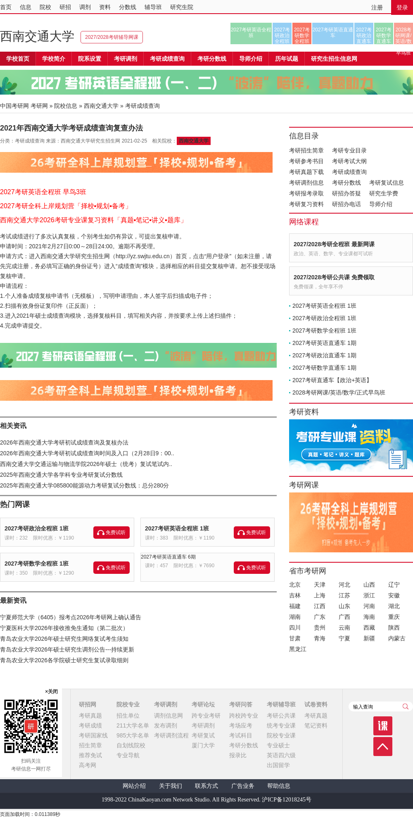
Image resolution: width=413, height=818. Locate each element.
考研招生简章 (306, 150)
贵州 (319, 627)
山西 (369, 584)
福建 (295, 606)
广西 (344, 617)
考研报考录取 (306, 193)
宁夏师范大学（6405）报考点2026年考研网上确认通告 (70, 617)
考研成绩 (90, 725)
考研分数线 (346, 182)
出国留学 (278, 765)
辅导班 (153, 7)
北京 (295, 584)
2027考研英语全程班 (251, 32)
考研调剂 (125, 58)
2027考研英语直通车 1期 (324, 343)
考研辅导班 (281, 704)
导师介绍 (250, 58)
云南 (344, 627)
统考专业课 (281, 725)
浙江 (369, 595)
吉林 (295, 595)
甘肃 (295, 638)
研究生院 (181, 7)
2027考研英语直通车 (333, 32)
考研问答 (240, 704)
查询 (405, 706)
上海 (319, 595)
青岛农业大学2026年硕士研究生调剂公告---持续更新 (67, 649)
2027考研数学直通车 (384, 35)
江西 (319, 606)
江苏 (344, 595)
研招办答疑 (346, 193)
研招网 (87, 704)
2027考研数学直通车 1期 (324, 367)
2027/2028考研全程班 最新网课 (334, 244)
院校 (45, 7)
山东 (344, 606)
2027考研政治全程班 (282, 35)
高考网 (87, 765)
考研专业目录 (349, 150)
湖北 (394, 606)
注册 (377, 7)
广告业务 (242, 786)
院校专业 (128, 704)
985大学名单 (132, 735)
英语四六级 (281, 755)
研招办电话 (346, 204)
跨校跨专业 (243, 715)
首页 (6, 7)
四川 (295, 627)
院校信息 (65, 105)
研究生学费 (383, 193)
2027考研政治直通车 (364, 35)
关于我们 (170, 786)
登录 (402, 7)
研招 (65, 7)
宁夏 (344, 638)
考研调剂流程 (171, 735)
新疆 (369, 638)
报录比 (238, 755)
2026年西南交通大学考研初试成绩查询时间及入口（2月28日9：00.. (87, 453)
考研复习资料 (306, 204)
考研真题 (90, 715)
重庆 (394, 617)
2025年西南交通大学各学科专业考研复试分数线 (61, 474)
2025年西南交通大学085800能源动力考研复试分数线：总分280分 (84, 485)
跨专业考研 (206, 715)
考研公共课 (281, 715)
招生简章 (90, 745)
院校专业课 (281, 735)
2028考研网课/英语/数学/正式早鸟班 (403, 35)
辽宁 (394, 584)
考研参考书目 (306, 161)
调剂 (85, 7)
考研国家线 (93, 735)
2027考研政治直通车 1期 (324, 355)
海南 (369, 617)
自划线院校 (130, 745)
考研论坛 (203, 704)
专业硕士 (278, 745)
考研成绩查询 (349, 172)
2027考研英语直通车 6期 (168, 557)
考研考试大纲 (349, 161)
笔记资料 (316, 725)
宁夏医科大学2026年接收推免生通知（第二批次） (64, 628)
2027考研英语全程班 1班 (177, 528)
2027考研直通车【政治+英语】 (332, 380)
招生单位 (128, 715)
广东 (319, 617)
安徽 (394, 595)
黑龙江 (297, 649)
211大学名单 (132, 725)
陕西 (394, 627)
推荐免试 (90, 755)
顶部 (382, 746)
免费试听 (116, 532)
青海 (319, 638)
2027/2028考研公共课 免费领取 (334, 277)
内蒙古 (397, 638)
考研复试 (203, 735)
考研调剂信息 (306, 182)
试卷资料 (316, 704)
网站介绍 (134, 786)
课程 (382, 725)
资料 (105, 7)
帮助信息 (278, 786)
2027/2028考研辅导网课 (111, 37)
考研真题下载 (306, 172)
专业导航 (128, 755)
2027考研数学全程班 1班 (37, 563)
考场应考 (240, 725)
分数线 (127, 7)
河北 (344, 584)
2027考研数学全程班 (302, 35)
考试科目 (240, 735)
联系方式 (206, 786)
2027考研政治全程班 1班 (37, 528)
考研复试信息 (386, 182)
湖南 (295, 617)
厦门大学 (203, 745)
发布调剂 (165, 725)
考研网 (39, 105)
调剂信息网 (168, 715)
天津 (319, 584)
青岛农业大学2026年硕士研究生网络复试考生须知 (64, 638)
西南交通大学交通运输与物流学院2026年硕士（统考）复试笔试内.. (86, 464)
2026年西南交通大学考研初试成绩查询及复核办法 (64, 442)
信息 (25, 7)
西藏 (369, 627)
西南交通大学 (37, 36)
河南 (369, 606)
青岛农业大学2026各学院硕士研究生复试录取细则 (64, 660)
